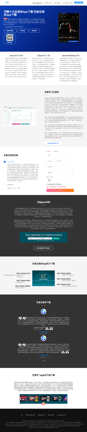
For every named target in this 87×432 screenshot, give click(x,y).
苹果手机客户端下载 (43, 332)
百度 (22, 414)
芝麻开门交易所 (57, 2)
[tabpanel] (43, 322)
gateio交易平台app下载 (67, 2)
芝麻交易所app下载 (48, 2)
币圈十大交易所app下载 (37, 2)
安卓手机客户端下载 (43, 355)
